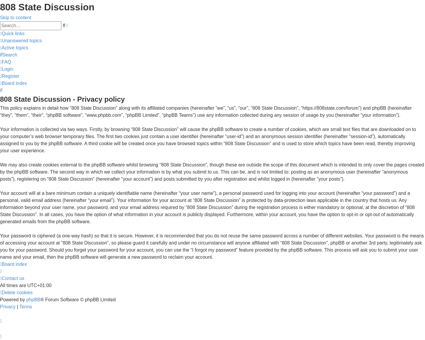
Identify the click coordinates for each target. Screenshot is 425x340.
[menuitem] (21, 40)
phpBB (33, 299)
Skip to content (15, 17)
